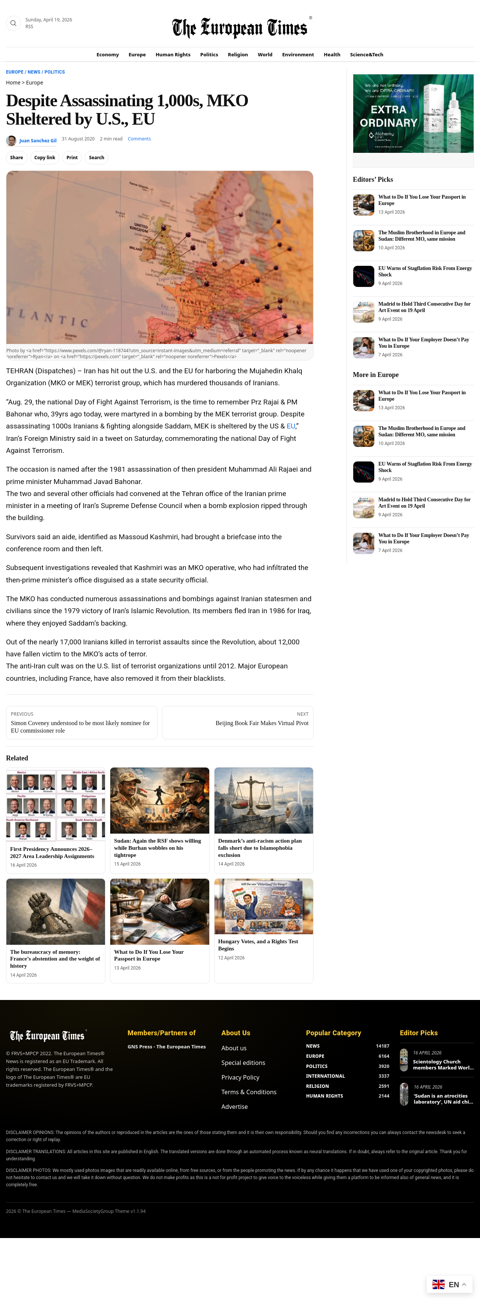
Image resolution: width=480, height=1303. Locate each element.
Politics (209, 54)
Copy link (45, 157)
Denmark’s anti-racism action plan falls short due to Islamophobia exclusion (260, 848)
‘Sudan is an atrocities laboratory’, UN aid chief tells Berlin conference (444, 1101)
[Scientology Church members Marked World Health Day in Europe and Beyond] (403, 1060)
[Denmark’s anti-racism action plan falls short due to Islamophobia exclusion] (263, 801)
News (34, 72)
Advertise (235, 1106)
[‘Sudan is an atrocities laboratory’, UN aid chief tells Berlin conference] (404, 1094)
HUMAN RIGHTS (324, 1096)
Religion (238, 54)
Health (332, 54)
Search (96, 157)
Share (16, 157)
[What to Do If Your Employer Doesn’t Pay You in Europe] (363, 347)
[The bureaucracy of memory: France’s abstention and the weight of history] (55, 912)
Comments (139, 139)
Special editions (244, 1063)
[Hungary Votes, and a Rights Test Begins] (263, 906)
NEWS (313, 1046)
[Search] (13, 23)
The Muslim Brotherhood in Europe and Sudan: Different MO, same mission (421, 235)
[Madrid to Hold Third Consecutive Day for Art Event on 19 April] (363, 312)
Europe (137, 54)
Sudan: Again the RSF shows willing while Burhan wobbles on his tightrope (157, 848)
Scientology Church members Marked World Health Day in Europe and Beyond (443, 1070)
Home (13, 82)
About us (234, 1048)
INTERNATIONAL (325, 1076)
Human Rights (173, 54)
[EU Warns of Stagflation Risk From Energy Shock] (363, 276)
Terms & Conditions (249, 1092)
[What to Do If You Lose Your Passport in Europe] (159, 912)
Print (72, 157)
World (265, 54)
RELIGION (317, 1086)
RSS (29, 26)
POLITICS (316, 1066)
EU (290, 426)
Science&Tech (367, 54)
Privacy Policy (241, 1077)
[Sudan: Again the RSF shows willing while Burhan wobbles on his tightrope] (159, 801)
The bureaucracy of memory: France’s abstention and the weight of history (55, 959)
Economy (108, 54)
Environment (298, 54)
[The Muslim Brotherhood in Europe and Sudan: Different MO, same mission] (363, 240)
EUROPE (315, 1056)
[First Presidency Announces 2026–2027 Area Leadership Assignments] (55, 805)
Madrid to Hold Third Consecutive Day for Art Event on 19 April (424, 307)
